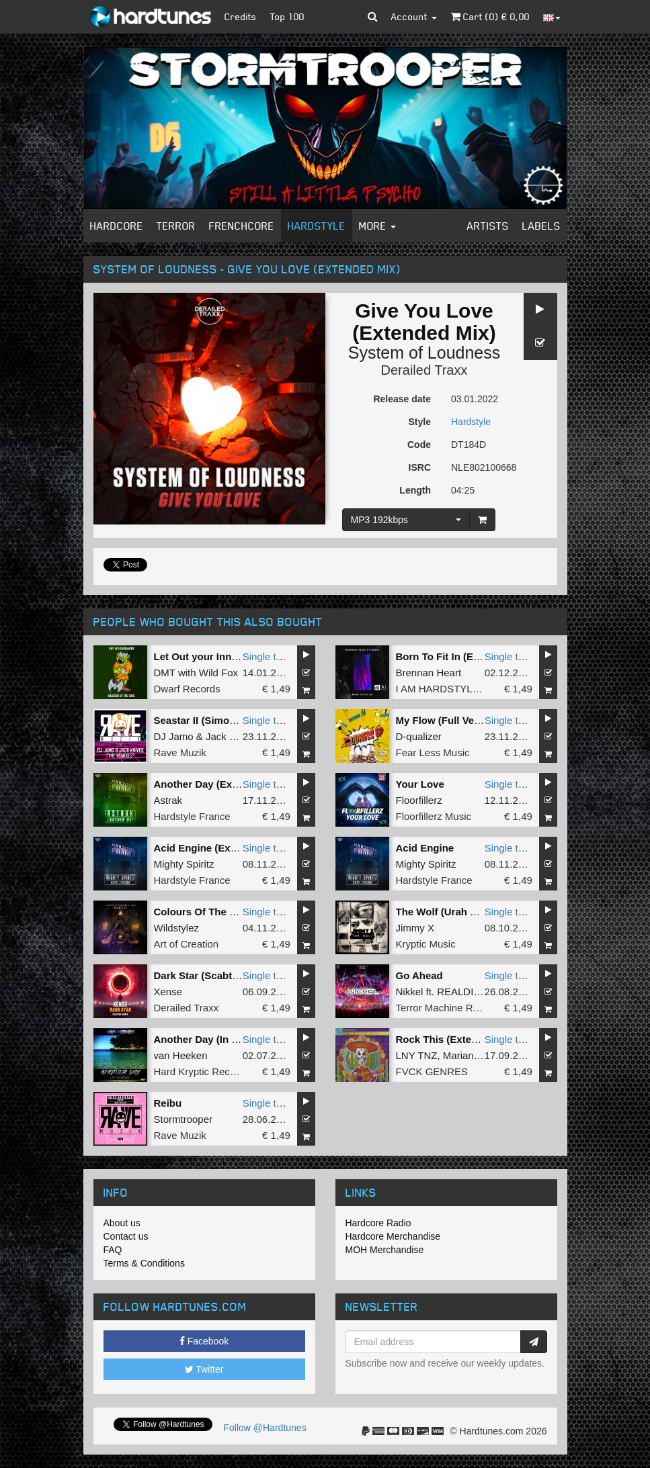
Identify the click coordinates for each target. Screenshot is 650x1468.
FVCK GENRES (432, 1071)
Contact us (126, 1236)
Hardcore (116, 225)
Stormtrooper (183, 1119)
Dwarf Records (187, 688)
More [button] (377, 225)
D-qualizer (419, 736)
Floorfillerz (419, 800)
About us (122, 1223)
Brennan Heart (429, 672)
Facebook (204, 1341)
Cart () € (490, 16)
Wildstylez (177, 927)
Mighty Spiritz (184, 864)
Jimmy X (415, 927)
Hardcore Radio (378, 1223)
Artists (488, 225)
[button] (372, 17)
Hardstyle (317, 225)
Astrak (168, 800)
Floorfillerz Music (434, 816)
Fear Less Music (433, 752)
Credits (241, 16)
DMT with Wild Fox (196, 672)
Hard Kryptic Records (202, 1071)
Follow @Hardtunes (265, 1427)
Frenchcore (241, 225)
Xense (168, 991)
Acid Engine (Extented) (209, 848)
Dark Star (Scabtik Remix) (215, 975)
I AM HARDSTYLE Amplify (455, 688)
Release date (402, 399)
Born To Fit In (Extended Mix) (465, 656)
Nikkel (409, 991)
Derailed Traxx (424, 370)
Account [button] (414, 16)
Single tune (268, 656)
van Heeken (181, 1055)
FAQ (113, 1249)
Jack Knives (232, 736)
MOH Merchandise (385, 1249)
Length (415, 490)
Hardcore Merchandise (393, 1236)
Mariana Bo (469, 1055)
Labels (541, 225)
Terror (176, 225)
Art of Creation (186, 944)
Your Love (420, 784)
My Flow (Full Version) (449, 720)
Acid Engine (425, 848)
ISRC (420, 467)
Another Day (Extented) (210, 784)
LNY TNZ (417, 1055)
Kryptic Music (426, 944)
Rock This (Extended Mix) (457, 1039)
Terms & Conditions (144, 1263)
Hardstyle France (192, 816)
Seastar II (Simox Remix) (213, 720)
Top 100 (287, 16)
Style (420, 421)
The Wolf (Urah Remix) (450, 911)
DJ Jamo (174, 736)
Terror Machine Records (449, 1007)
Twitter (204, 1369)
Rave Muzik (180, 752)
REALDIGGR (466, 991)
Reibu (168, 1103)
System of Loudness (424, 352)
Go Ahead (419, 975)
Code (419, 444)
